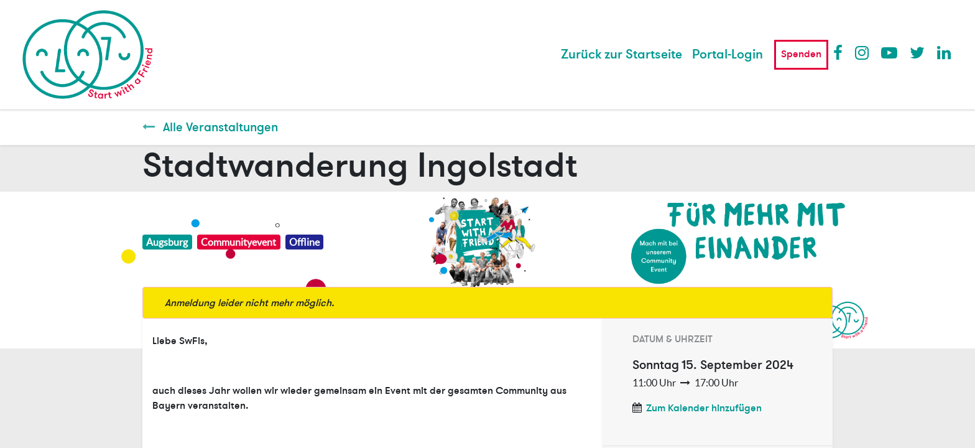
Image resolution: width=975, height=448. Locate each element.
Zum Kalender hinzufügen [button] (704, 408)
